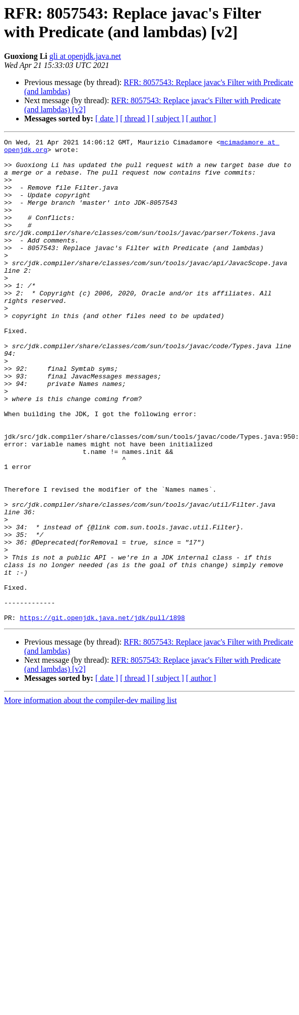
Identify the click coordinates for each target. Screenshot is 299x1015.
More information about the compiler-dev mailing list (90, 797)
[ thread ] (135, 118)
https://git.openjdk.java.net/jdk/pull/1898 (102, 714)
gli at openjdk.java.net (85, 56)
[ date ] (106, 118)
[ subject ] (168, 118)
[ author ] (201, 118)
